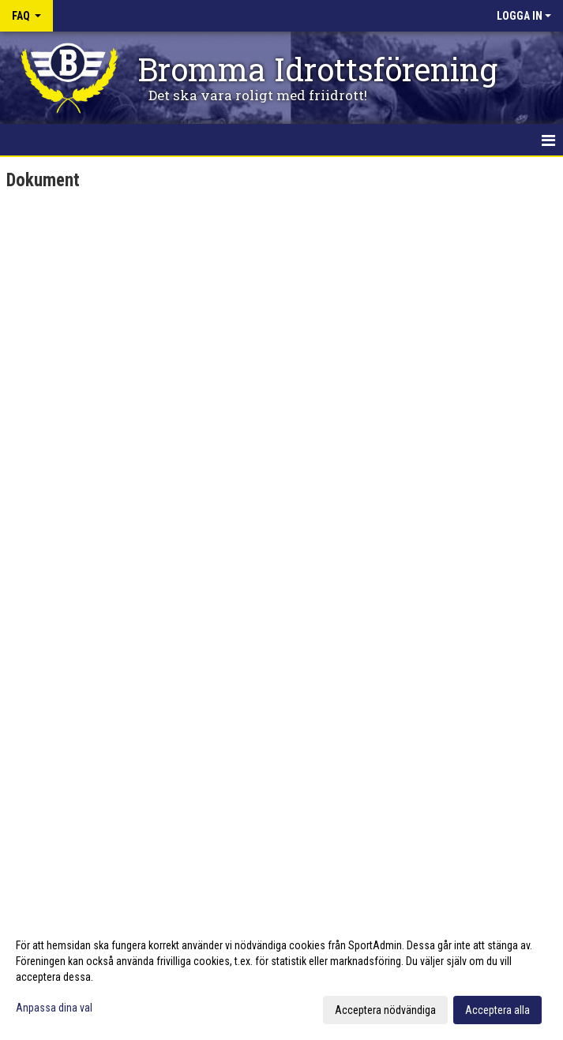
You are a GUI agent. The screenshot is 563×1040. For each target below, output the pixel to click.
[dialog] (281, 977)
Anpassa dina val (54, 1007)
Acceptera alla (497, 1010)
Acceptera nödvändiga (385, 1010)
